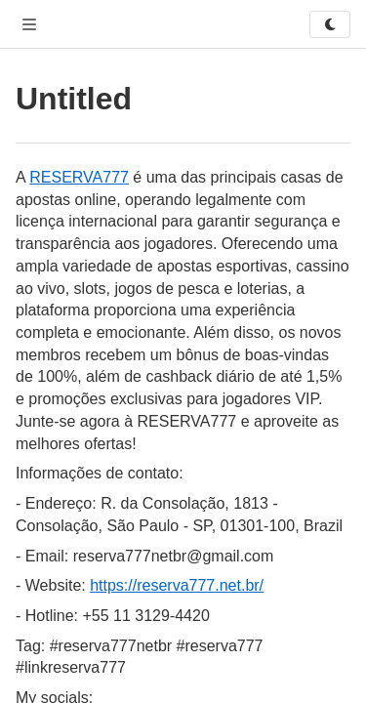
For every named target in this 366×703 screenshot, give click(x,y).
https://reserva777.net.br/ (177, 585)
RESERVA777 (79, 177)
